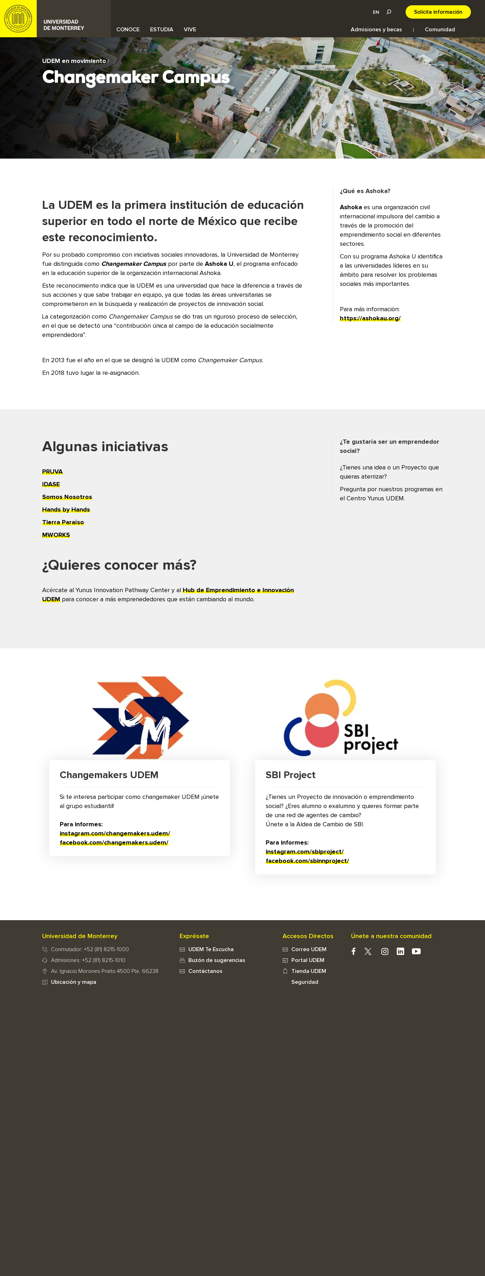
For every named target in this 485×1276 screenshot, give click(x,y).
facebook (353, 951)
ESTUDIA (161, 29)
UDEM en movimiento (74, 61)
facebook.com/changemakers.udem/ (114, 843)
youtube (416, 951)
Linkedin (400, 951)
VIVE (190, 29)
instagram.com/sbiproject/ (305, 852)
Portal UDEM (307, 960)
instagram (385, 951)
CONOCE (128, 29)
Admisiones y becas (376, 29)
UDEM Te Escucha (211, 949)
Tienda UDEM (308, 971)
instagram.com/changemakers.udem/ (115, 834)
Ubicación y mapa (73, 982)
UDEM (55, 18)
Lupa (388, 11)
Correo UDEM (308, 949)
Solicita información (438, 12)
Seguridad (304, 982)
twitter (368, 951)
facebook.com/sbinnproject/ (307, 861)
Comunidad (440, 29)
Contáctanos (205, 971)
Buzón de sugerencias (216, 960)
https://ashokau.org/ (370, 318)
